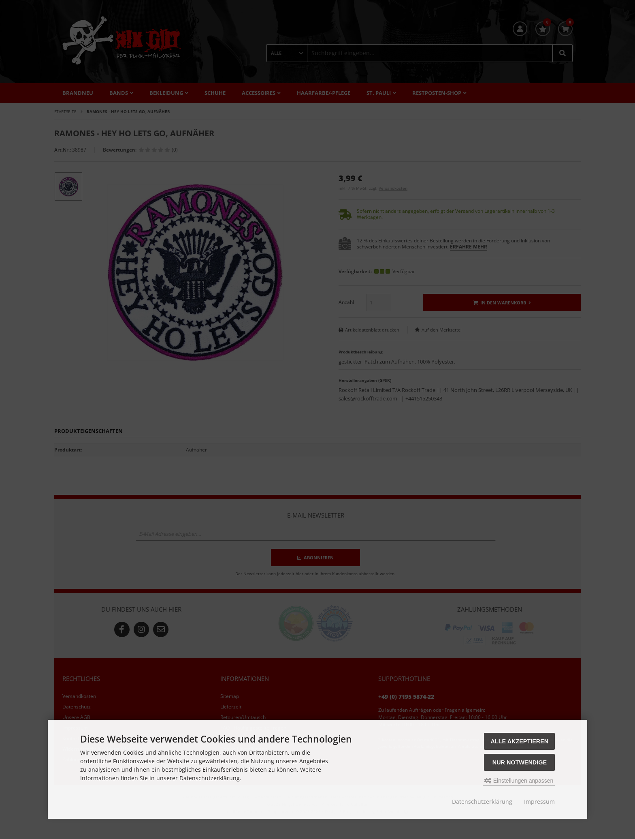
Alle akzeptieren (520, 741)
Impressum (539, 801)
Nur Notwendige (519, 762)
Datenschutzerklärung (482, 801)
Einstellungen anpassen (519, 780)
